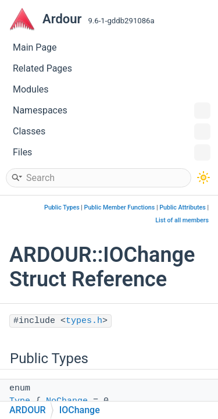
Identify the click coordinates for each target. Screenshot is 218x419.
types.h (84, 321)
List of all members (182, 220)
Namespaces (111, 110)
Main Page (35, 47)
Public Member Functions (119, 207)
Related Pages (42, 68)
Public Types (62, 207)
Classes (111, 131)
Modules (31, 89)
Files (111, 152)
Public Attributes (182, 207)
